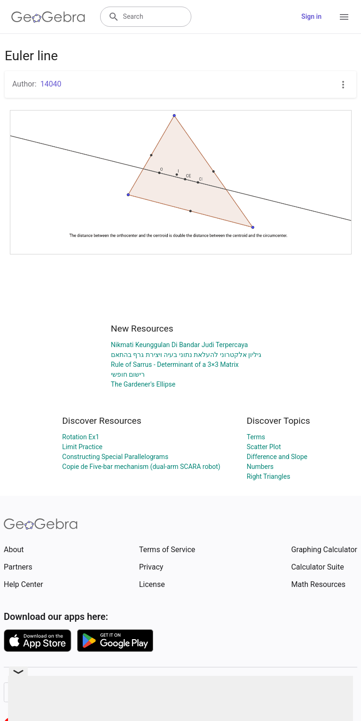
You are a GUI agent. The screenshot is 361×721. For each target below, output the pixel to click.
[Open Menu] (344, 17)
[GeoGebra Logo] (48, 17)
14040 (51, 83)
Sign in (311, 16)
